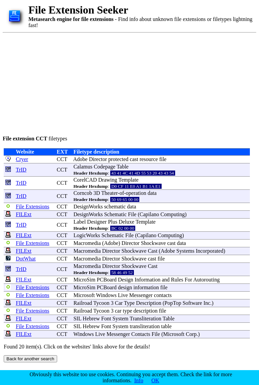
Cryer (22, 159)
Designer (97, 222)
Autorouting (206, 279)
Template (128, 180)
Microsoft (84, 295)
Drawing (107, 180)
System (120, 318)
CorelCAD (85, 180)
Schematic (115, 214)
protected (118, 159)
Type (129, 303)
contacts (162, 295)
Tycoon (101, 303)
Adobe (80, 159)
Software (192, 303)
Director (98, 159)
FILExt (23, 214)
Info (138, 380)
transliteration (145, 326)
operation (136, 193)
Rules (177, 279)
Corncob (82, 193)
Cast (152, 251)
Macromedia (87, 243)
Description (148, 303)
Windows (106, 295)
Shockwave (153, 243)
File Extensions (32, 206)
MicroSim (84, 279)
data (152, 193)
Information (147, 279)
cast (134, 159)
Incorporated (209, 251)
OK (155, 380)
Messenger (140, 295)
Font (106, 318)
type (127, 311)
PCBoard (107, 279)
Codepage (104, 166)
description (146, 311)
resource (149, 159)
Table (122, 166)
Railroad (82, 303)
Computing (173, 214)
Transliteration (145, 318)
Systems (185, 251)
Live (123, 295)
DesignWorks (88, 206)
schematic (115, 206)
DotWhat (26, 259)
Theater (109, 193)
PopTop (172, 303)
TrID (21, 170)
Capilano (149, 214)
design (125, 287)
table (166, 326)
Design (125, 279)
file (162, 159)
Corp (191, 334)
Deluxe (126, 222)
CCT (62, 159)
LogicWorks (86, 235)
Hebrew (91, 318)
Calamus (82, 166)
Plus (112, 222)
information (146, 287)
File (132, 214)
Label (79, 222)
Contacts (140, 334)
